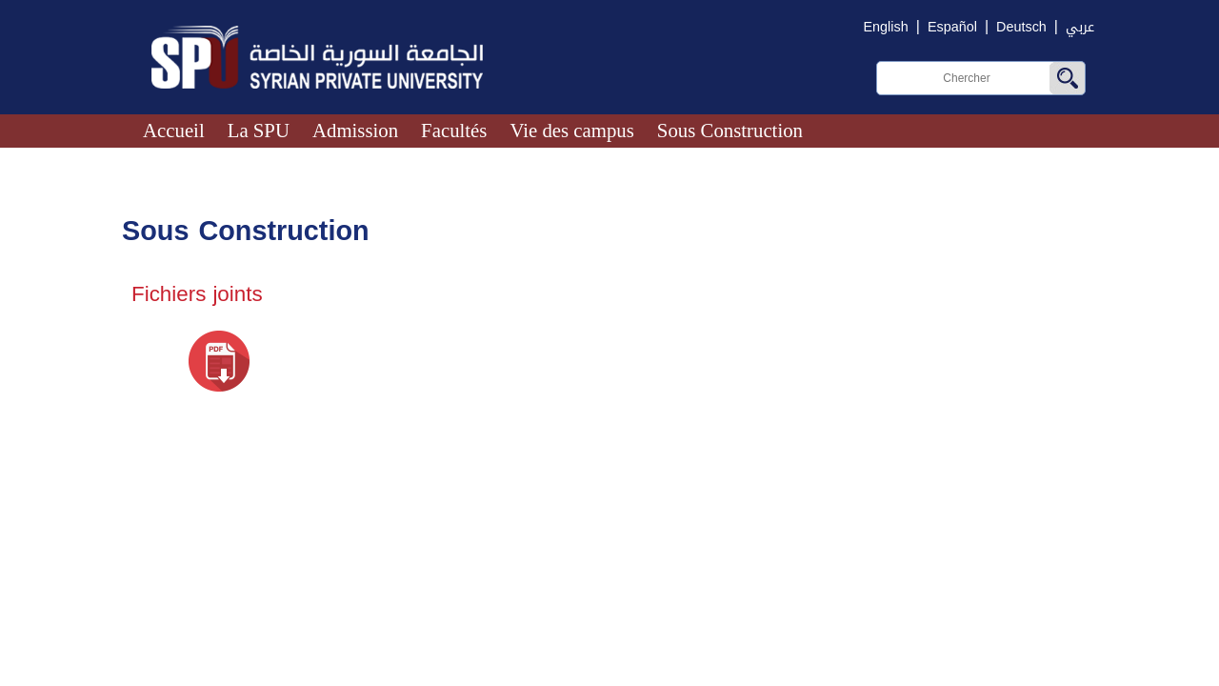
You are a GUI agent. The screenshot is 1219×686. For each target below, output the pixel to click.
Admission (355, 130)
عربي (1080, 27)
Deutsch (1021, 27)
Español (952, 27)
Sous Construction (730, 130)
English (886, 27)
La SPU (259, 130)
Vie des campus (571, 130)
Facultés (454, 130)
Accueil (174, 130)
